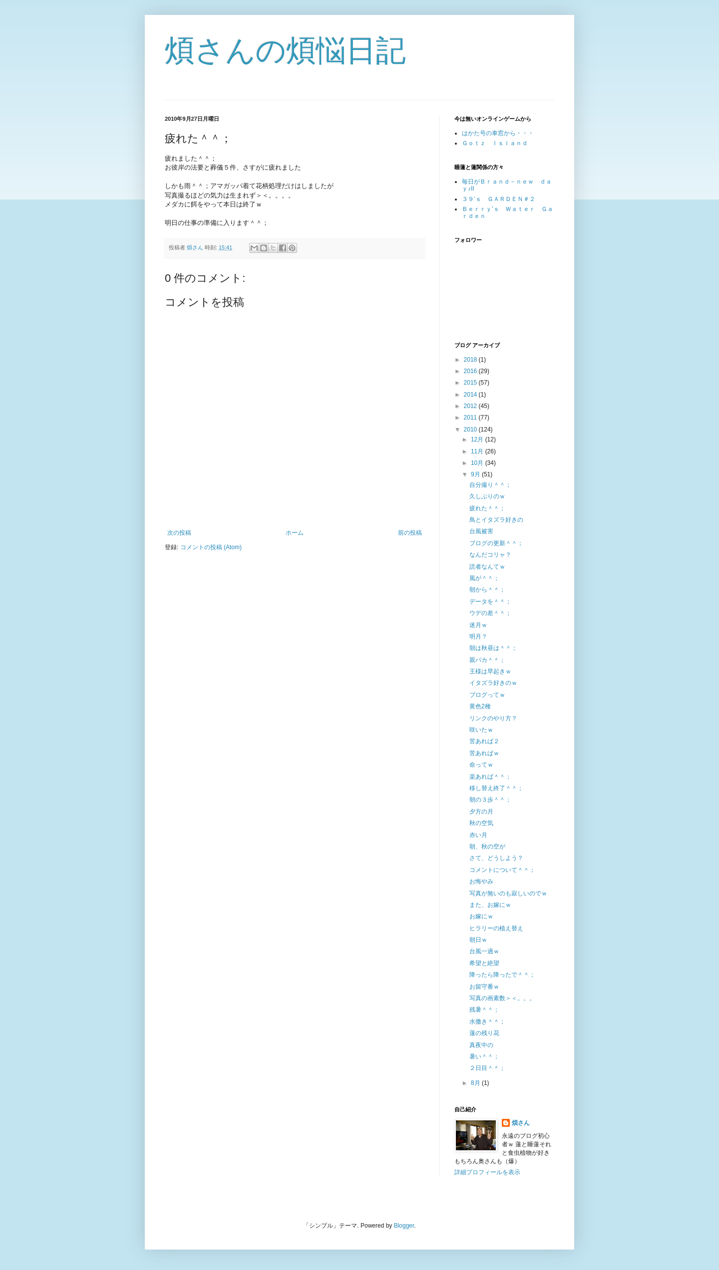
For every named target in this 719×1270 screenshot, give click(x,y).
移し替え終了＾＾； (496, 788)
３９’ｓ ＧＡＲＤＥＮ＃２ (498, 199)
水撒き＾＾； (487, 1021)
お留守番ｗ (484, 986)
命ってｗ (481, 764)
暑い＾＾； (484, 1056)
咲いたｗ (481, 729)
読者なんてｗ (487, 566)
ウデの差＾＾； (490, 613)
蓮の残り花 (484, 1033)
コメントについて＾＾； (502, 869)
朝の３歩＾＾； (490, 799)
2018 (471, 359)
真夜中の (481, 1045)
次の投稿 (179, 532)
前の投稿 (410, 532)
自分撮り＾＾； (490, 484)
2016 (471, 371)
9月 (476, 474)
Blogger (404, 1225)
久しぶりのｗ (487, 496)
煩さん (521, 1122)
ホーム (295, 532)
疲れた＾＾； (487, 508)
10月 (478, 462)
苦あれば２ (484, 741)
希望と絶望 (484, 963)
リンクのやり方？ (493, 718)
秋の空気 (481, 823)
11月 (478, 451)
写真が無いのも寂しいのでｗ (508, 893)
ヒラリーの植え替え (496, 928)
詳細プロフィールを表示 (487, 1172)
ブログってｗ (487, 694)
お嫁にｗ (481, 916)
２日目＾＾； (487, 1067)
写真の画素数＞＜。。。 (502, 998)
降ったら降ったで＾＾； (502, 974)
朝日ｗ (478, 939)
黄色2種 (480, 706)
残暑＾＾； (484, 1009)
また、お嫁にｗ (490, 904)
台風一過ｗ (484, 951)
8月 (476, 1082)
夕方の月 (481, 811)
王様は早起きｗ (490, 671)
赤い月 (478, 835)
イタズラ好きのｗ (493, 682)
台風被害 (481, 531)
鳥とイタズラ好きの (496, 519)
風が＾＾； (484, 578)
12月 (478, 439)
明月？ (478, 636)
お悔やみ (481, 881)
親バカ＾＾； (487, 659)
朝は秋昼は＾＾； (493, 647)
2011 (471, 417)
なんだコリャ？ (490, 554)
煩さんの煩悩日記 (285, 50)
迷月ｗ (478, 625)
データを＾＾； (490, 601)
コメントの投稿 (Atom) (211, 547)
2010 (471, 429)
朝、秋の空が (487, 846)
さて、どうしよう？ (496, 857)
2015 (471, 382)
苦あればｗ (484, 753)
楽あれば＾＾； (490, 776)
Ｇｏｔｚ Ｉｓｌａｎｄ (495, 143)
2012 (471, 406)
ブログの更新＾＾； (496, 543)
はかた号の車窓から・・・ (498, 133)
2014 (471, 394)
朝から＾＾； (487, 589)
